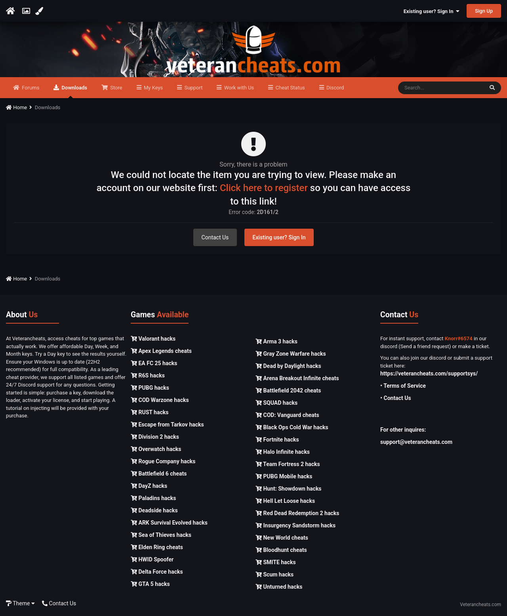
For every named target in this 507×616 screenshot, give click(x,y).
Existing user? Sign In (431, 11)
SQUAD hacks (276, 403)
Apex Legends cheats (161, 351)
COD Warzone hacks (160, 400)
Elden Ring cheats (157, 547)
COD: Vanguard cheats (287, 415)
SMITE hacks (275, 562)
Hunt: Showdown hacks (288, 488)
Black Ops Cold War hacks (291, 427)
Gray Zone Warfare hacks (290, 354)
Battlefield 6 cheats (159, 473)
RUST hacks (149, 412)
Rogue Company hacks (163, 461)
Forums (30, 88)
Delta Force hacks (157, 572)
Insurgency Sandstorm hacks (295, 525)
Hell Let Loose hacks (285, 501)
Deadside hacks (154, 510)
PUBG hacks (150, 388)
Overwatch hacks (156, 449)
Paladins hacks (153, 498)
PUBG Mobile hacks (283, 476)
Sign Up (484, 11)
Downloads (73, 91)
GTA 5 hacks (150, 584)
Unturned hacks (278, 587)
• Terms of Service (403, 386)
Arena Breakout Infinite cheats (297, 378)
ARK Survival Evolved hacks (169, 522)
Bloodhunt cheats (281, 550)
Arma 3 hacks (276, 341)
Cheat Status (289, 88)
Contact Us (215, 237)
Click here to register (264, 187)
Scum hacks (274, 574)
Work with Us (238, 88)
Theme (20, 603)
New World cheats (281, 537)
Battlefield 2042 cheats (288, 390)
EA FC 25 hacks (154, 363)
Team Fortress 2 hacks (287, 464)
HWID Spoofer (152, 559)
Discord (334, 88)
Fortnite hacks (277, 439)
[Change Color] (40, 11)
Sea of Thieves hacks (161, 535)
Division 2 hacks (155, 437)
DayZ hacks (149, 486)
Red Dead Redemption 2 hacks (297, 513)
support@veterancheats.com (416, 442)
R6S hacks (148, 375)
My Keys (153, 88)
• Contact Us (395, 398)
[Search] (440, 88)
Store (115, 88)
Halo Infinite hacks (282, 452)
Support (192, 88)
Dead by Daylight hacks (288, 366)
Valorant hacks (153, 338)
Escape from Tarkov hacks (167, 424)
